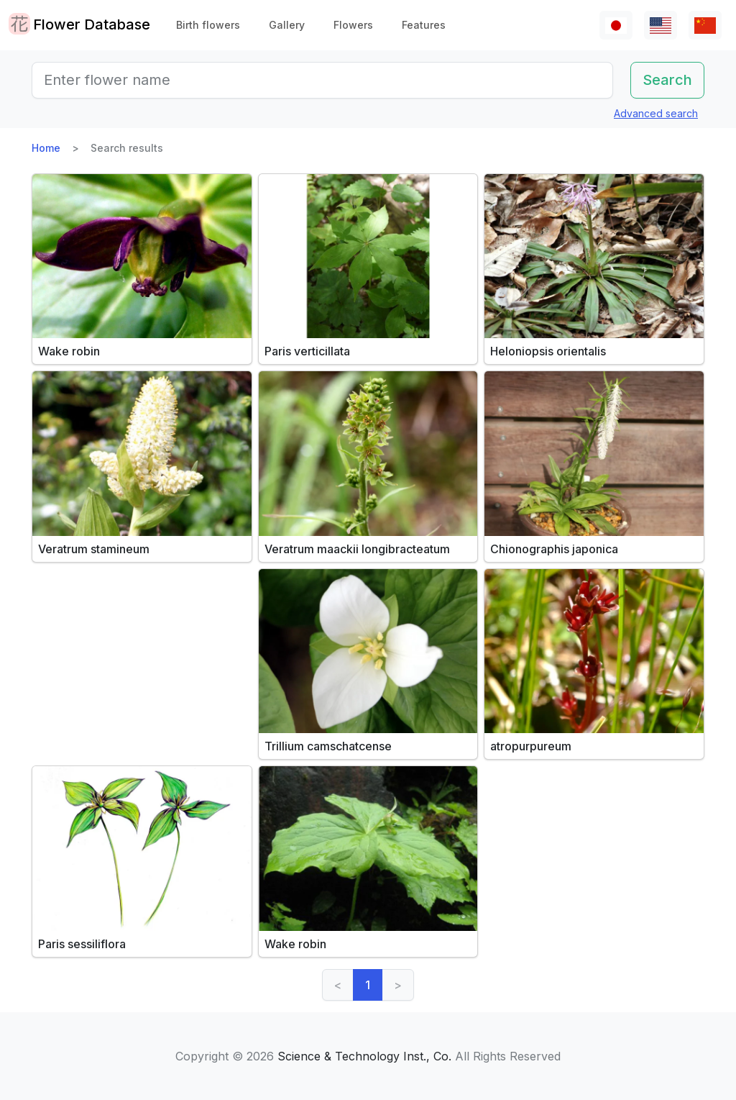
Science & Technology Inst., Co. (364, 1056)
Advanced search (656, 113)
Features (424, 25)
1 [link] (367, 985)
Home (46, 148)
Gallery (287, 25)
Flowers (353, 25)
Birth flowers (208, 25)
